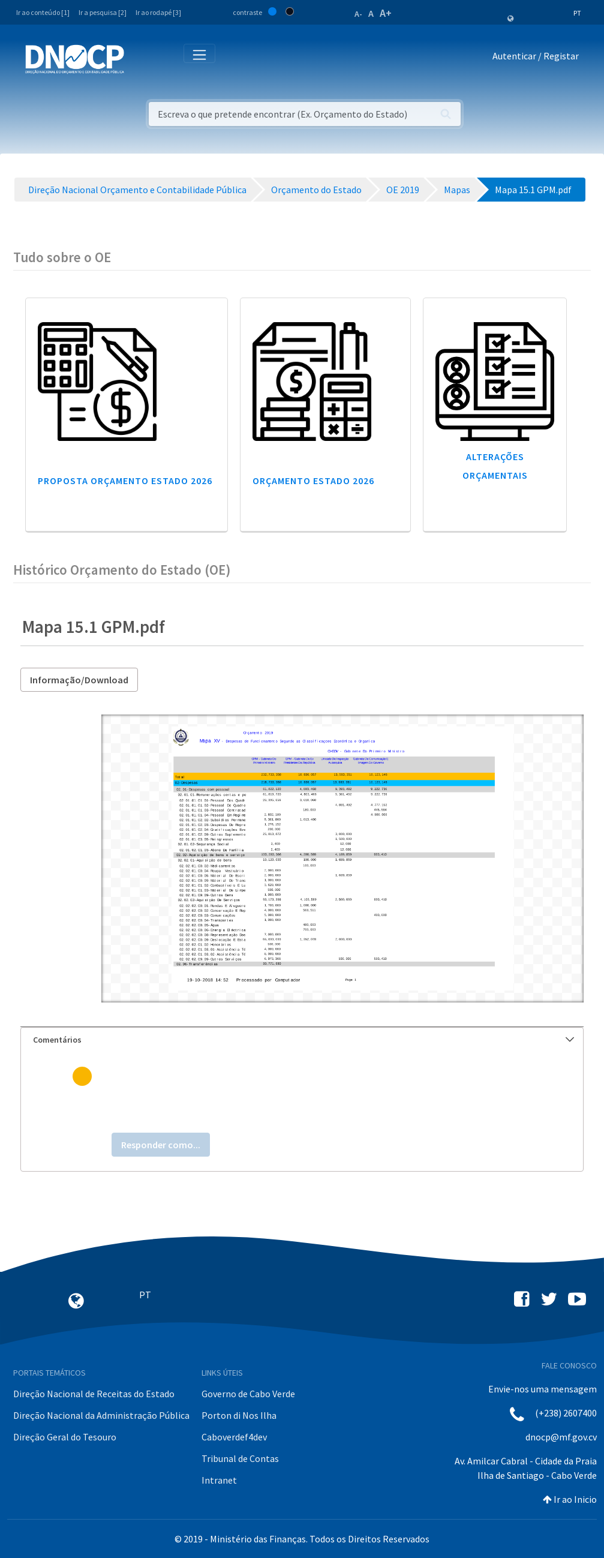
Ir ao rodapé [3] (158, 12)
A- (358, 13)
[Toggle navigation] (140, 58)
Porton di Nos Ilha (239, 1415)
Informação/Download (79, 680)
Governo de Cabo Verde (248, 1394)
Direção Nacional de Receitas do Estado (94, 1394)
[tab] (302, 1040)
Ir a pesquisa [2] (103, 12)
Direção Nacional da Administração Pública (101, 1415)
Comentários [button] (303, 1039)
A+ (386, 13)
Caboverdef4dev (234, 1437)
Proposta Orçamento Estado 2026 (125, 481)
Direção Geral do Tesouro (64, 1437)
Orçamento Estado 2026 (313, 481)
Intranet (219, 1480)
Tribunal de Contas (240, 1458)
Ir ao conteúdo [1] (43, 12)
